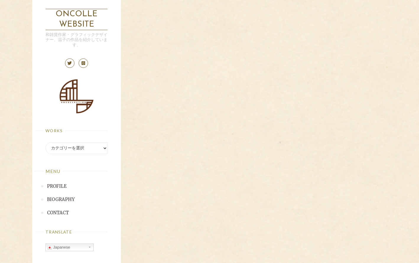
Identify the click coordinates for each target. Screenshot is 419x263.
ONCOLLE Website (77, 19)
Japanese (58, 247)
